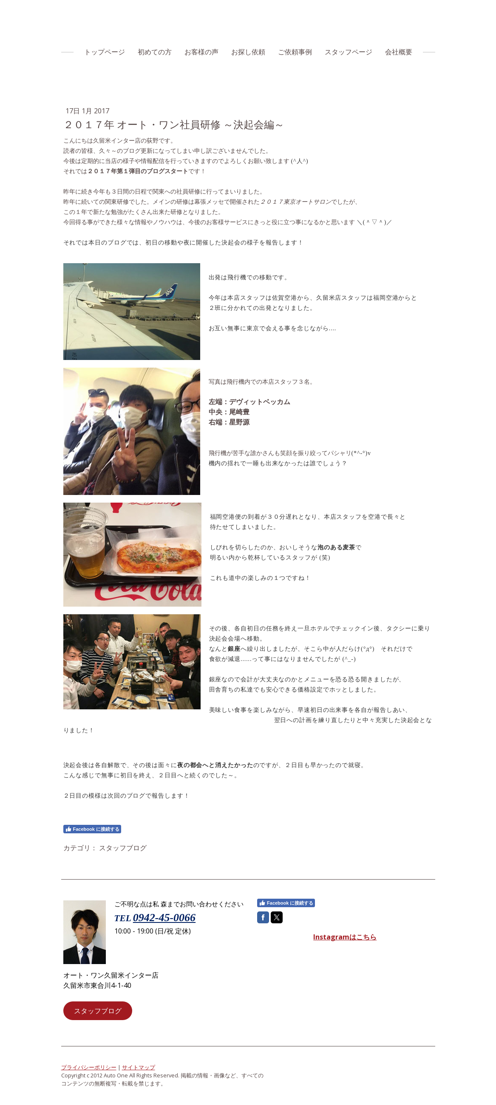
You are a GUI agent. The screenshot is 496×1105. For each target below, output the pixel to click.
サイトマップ (138, 1067)
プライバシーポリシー (88, 1067)
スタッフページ (348, 51)
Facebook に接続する (92, 829)
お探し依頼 (248, 51)
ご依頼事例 (295, 51)
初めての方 (155, 51)
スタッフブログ (98, 1010)
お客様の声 (201, 51)
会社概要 (398, 51)
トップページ (104, 51)
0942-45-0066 (164, 917)
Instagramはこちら (345, 937)
